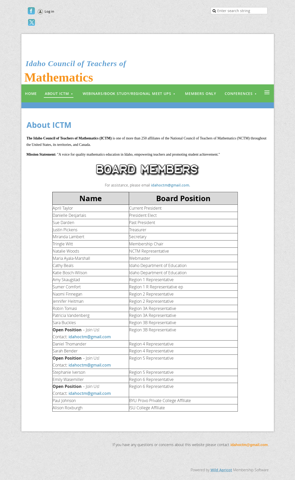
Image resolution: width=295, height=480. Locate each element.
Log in (49, 11)
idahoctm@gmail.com (90, 337)
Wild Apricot (221, 469)
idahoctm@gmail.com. (170, 185)
